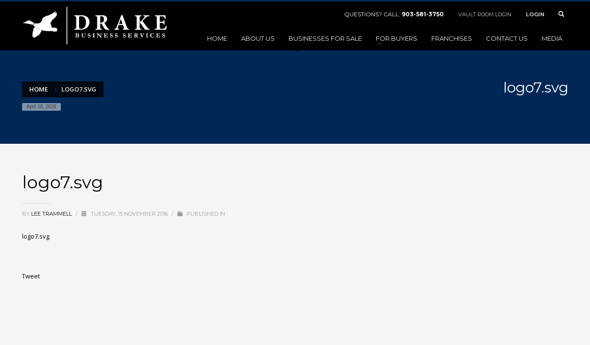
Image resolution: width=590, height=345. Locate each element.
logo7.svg (35, 236)
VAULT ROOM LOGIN (484, 14)
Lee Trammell (52, 213)
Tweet (31, 276)
